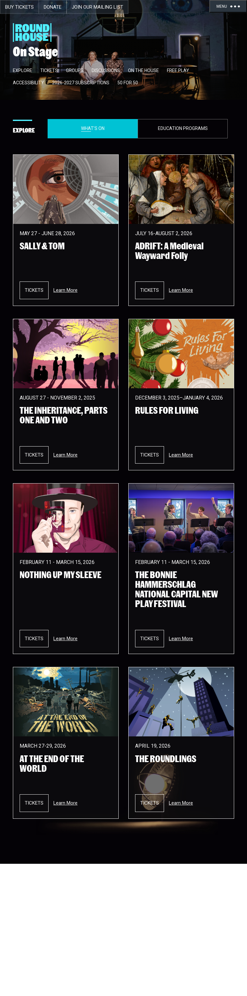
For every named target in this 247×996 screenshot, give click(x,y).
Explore (22, 70)
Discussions (106, 70)
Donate (52, 7)
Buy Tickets (19, 7)
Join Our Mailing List (97, 7)
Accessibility (28, 82)
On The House (143, 70)
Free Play (178, 70)
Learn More (65, 290)
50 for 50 (127, 82)
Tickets (49, 70)
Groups (75, 70)
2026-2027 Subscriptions (80, 82)
